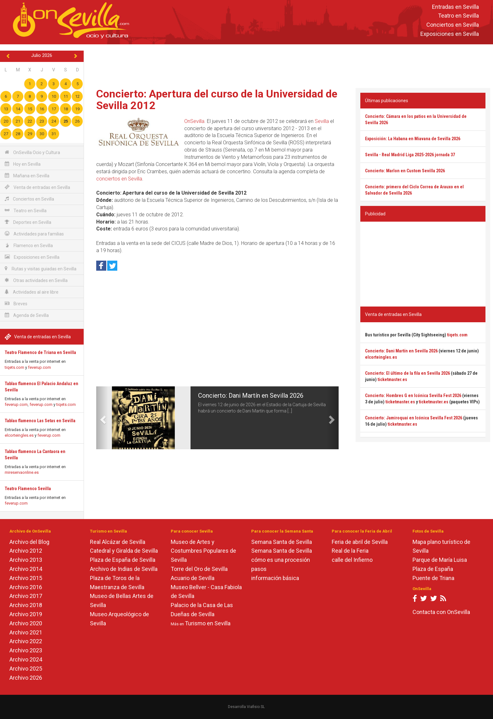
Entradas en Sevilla (455, 6)
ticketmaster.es (392, 379)
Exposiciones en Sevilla (449, 33)
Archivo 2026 (25, 677)
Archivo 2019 (25, 614)
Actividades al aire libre (31, 292)
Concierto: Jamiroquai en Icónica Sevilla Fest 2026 (413, 417)
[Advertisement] (288, 65)
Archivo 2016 (25, 587)
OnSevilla (194, 121)
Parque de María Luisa (440, 559)
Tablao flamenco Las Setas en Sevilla (40, 420)
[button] (102, 417)
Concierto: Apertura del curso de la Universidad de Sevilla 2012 (216, 99)
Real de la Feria (350, 550)
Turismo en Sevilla (207, 623)
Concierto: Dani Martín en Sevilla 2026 (250, 395)
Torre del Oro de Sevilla (199, 569)
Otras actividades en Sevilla (36, 280)
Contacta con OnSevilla (441, 612)
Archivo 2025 (25, 668)
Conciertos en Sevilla (452, 25)
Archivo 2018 (25, 605)
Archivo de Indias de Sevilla (124, 569)
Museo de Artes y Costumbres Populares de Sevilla (203, 551)
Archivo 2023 (25, 650)
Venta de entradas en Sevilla (37, 187)
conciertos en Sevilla (119, 179)
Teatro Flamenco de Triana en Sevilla (40, 352)
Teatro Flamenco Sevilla (28, 488)
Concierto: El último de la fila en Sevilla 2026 (407, 373)
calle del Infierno (352, 559)
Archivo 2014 (25, 569)
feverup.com (39, 367)
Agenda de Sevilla (27, 315)
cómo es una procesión (280, 559)
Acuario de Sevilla (192, 578)
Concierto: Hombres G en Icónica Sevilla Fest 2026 (413, 395)
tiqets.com (14, 367)
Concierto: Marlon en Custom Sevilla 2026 (405, 170)
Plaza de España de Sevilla (122, 559)
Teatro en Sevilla (458, 16)
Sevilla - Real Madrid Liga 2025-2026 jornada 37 (410, 154)
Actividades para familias (34, 233)
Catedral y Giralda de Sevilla (124, 550)
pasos (259, 569)
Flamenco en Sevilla (29, 245)
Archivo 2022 (25, 641)
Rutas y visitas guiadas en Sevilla (40, 268)
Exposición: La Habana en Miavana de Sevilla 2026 (412, 138)
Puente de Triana (433, 578)
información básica (275, 578)
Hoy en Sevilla (23, 164)
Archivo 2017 (25, 596)
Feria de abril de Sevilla (360, 542)
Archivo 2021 (25, 632)
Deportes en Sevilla (28, 222)
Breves (16, 303)
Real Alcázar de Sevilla (117, 542)
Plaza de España (433, 569)
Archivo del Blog (29, 542)
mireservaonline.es (22, 472)
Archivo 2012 (25, 550)
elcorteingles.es (19, 435)
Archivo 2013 (25, 559)
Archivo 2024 (25, 659)
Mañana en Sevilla (27, 175)
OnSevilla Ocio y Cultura (32, 152)
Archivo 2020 (25, 623)
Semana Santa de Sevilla (281, 542)
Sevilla (322, 121)
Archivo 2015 (25, 578)
